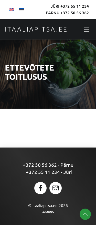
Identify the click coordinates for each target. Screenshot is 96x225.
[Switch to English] (12, 9)
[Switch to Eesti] (21, 9)
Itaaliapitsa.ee (36, 29)
